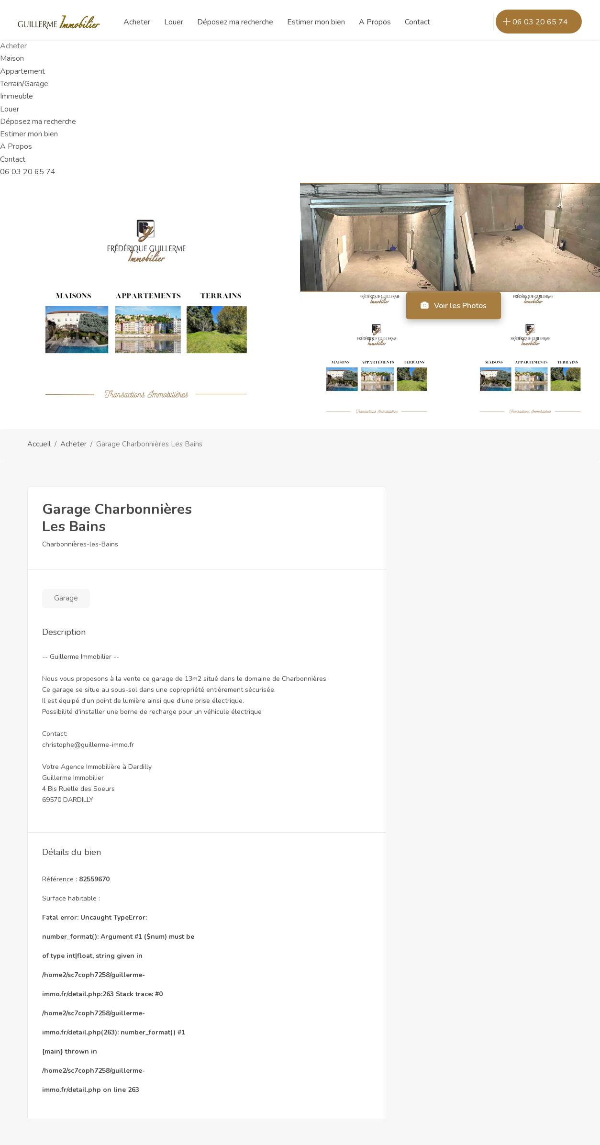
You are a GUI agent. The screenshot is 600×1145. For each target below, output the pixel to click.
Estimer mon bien (29, 134)
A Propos (16, 146)
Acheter (73, 444)
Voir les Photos (454, 305)
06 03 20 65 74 (28, 172)
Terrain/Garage (24, 83)
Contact (12, 159)
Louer (9, 109)
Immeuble (16, 96)
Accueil (39, 444)
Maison (12, 58)
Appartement (22, 71)
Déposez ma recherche (38, 121)
